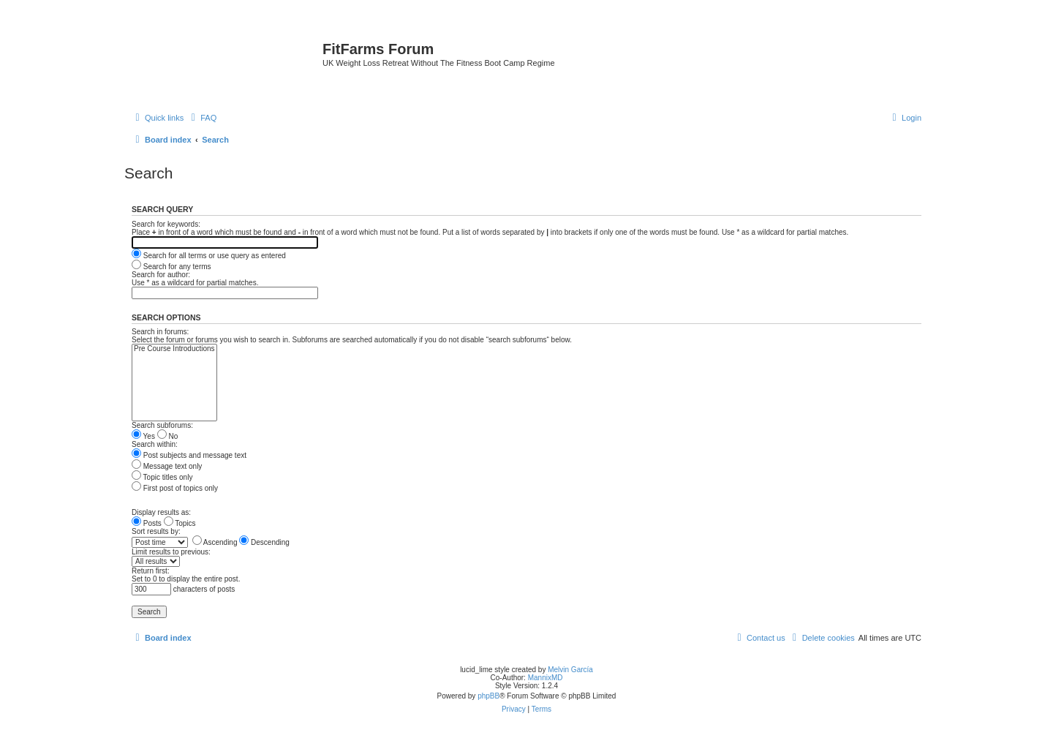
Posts (147, 523)
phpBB (488, 696)
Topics (180, 523)
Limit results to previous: (171, 552)
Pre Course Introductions (174, 349)
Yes (143, 436)
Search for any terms (171, 267)
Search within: (155, 444)
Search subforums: (162, 425)
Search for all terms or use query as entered (209, 256)
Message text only (167, 466)
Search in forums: (160, 332)
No (167, 436)
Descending (264, 542)
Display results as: (161, 512)
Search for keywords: (166, 224)
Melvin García (570, 670)
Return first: (151, 571)
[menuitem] (201, 118)
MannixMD (545, 678)
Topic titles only (162, 477)
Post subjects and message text (189, 455)
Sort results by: (156, 531)
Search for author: (161, 275)
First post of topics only (175, 488)
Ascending (215, 542)
